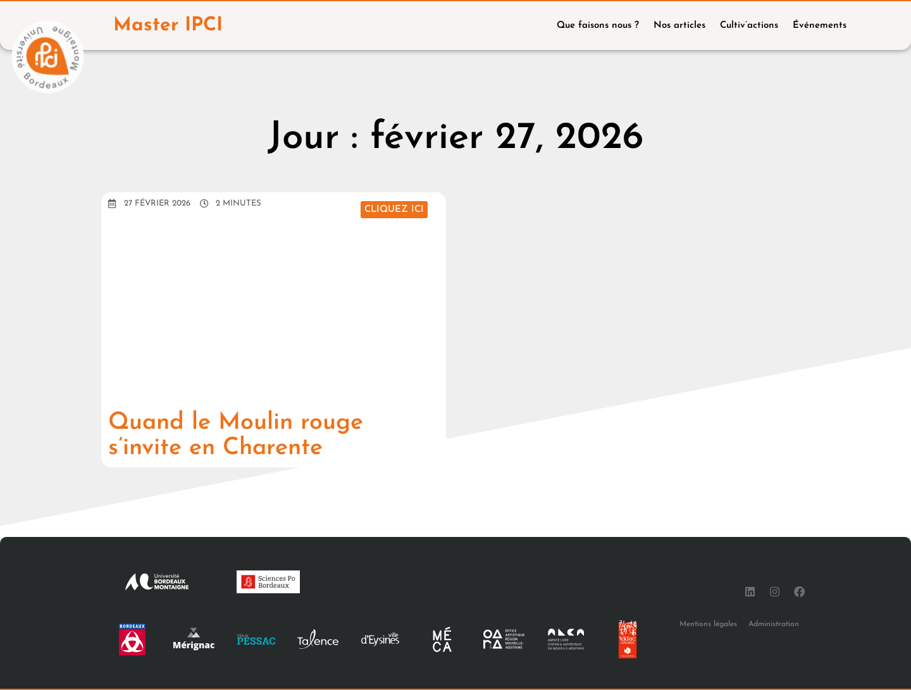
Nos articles (679, 25)
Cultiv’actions (749, 25)
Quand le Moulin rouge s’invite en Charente (244, 435)
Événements (819, 25)
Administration (773, 624)
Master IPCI (169, 25)
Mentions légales (708, 624)
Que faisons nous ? (598, 25)
